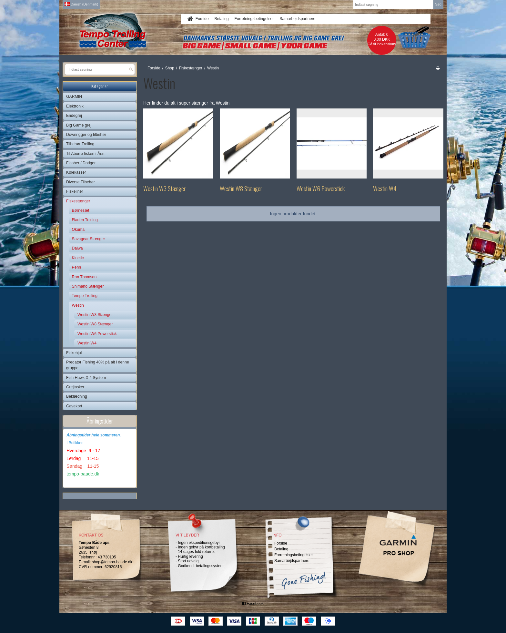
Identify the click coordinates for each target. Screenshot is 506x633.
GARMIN (74, 96)
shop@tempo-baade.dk (112, 562)
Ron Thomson (84, 277)
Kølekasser (76, 172)
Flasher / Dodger (81, 163)
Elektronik (75, 106)
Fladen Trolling (85, 220)
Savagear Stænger (88, 239)
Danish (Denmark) (81, 4)
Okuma (78, 229)
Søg (438, 4)
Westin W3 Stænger (95, 314)
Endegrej (74, 115)
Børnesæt (80, 210)
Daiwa (77, 248)
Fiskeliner (74, 191)
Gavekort (74, 406)
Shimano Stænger (88, 286)
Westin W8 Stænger (95, 324)
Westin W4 (86, 343)
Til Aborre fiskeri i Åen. (86, 153)
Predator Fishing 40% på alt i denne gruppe (97, 365)
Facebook (253, 603)
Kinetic (78, 258)
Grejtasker (75, 387)
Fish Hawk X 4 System (86, 377)
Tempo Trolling (85, 295)
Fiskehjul (74, 353)
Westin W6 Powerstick (97, 334)
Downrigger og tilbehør (86, 134)
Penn (76, 267)
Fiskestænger (78, 201)
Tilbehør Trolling (80, 144)
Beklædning (76, 396)
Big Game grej (78, 125)
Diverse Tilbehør (80, 182)
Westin (78, 305)
